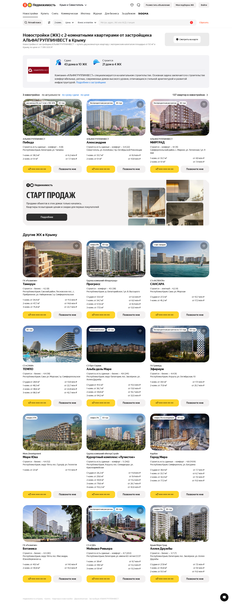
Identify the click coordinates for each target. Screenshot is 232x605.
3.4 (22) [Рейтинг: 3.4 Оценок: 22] (126, 147)
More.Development (32, 453)
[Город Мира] (179, 432)
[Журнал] (97, 13)
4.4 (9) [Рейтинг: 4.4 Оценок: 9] (174, 373)
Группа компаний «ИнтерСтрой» (103, 453)
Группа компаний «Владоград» (102, 280)
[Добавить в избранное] (76, 104)
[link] (204, 5)
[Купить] (44, 13)
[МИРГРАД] (179, 117)
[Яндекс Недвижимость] (41, 5)
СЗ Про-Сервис (94, 365)
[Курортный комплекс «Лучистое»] (116, 432)
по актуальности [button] (51, 94)
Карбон (154, 453)
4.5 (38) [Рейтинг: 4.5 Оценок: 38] (112, 288)
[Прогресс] (116, 259)
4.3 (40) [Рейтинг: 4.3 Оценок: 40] (47, 553)
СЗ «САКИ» (28, 365)
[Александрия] (116, 117)
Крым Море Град (158, 545)
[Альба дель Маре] (116, 344)
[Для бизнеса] (111, 13)
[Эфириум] (179, 344)
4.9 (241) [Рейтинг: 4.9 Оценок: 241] (125, 373)
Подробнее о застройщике (91, 82)
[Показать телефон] (37, 169)
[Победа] (52, 117)
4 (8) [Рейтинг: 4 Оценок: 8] (61, 147)
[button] (138, 5)
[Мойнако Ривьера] (116, 523)
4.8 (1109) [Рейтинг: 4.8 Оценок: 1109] (191, 461)
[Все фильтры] (49, 22)
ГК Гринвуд (156, 365)
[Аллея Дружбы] (179, 523)
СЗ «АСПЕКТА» (157, 280)
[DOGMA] (142, 13)
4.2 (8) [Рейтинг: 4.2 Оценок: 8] (46, 288)
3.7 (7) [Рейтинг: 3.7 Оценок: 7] (174, 553)
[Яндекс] (25, 5)
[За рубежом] (128, 13)
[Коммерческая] (69, 13)
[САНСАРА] (179, 259)
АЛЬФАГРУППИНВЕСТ (34, 139)
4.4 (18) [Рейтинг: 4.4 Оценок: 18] (46, 373)
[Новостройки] (31, 13)
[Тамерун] (52, 259)
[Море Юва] (52, 432)
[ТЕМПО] (52, 344)
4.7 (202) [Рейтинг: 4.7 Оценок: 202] (127, 553)
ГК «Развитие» (30, 280)
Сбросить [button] (203, 22)
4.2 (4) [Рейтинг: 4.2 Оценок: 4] (175, 288)
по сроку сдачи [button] (70, 94)
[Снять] (55, 13)
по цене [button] (85, 94)
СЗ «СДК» (91, 545)
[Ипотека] (85, 13)
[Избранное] (132, 5)
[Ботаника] (52, 523)
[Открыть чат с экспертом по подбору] (224, 597)
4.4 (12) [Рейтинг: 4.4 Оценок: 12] (46, 461)
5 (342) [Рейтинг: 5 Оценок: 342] (126, 461)
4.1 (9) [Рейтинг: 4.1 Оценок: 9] (175, 147)
